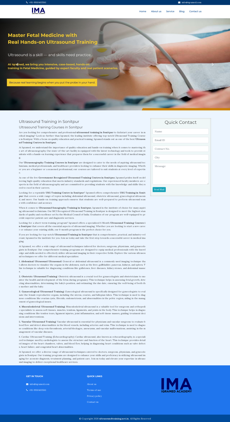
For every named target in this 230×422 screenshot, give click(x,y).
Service (170, 11)
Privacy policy (94, 396)
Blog (182, 11)
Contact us (195, 11)
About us (156, 11)
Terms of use (94, 390)
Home (142, 11)
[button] (17, 64)
